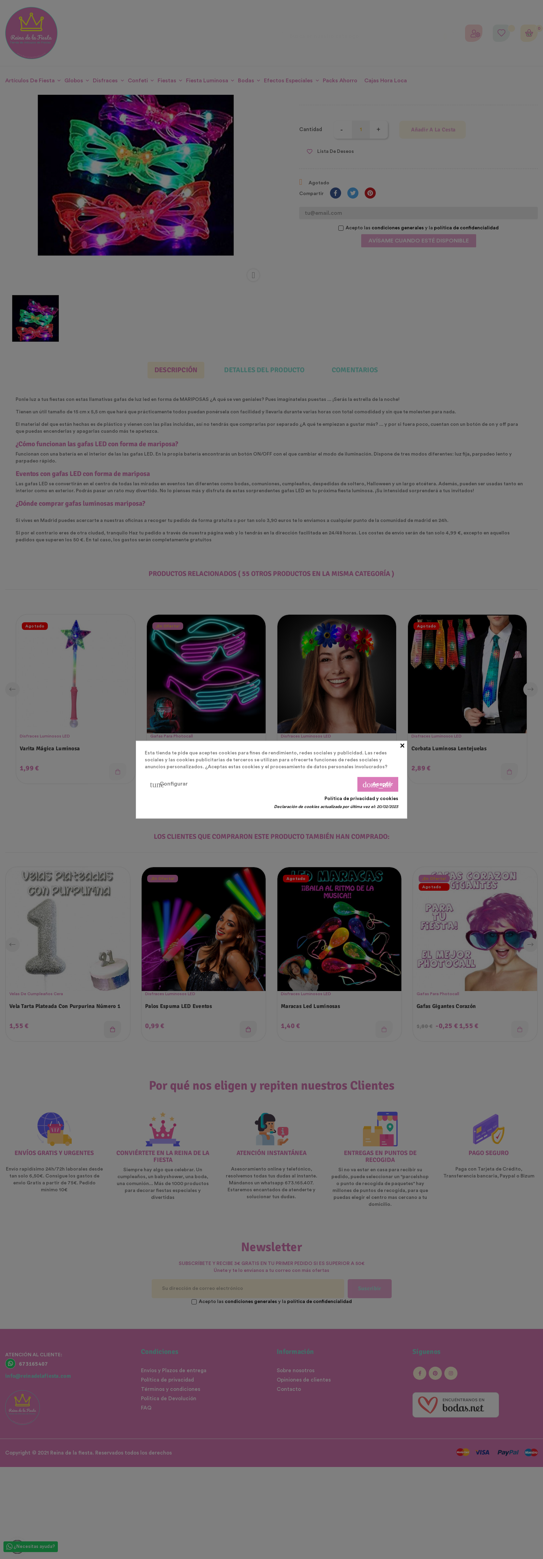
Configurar (169, 784)
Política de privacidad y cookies (361, 798)
